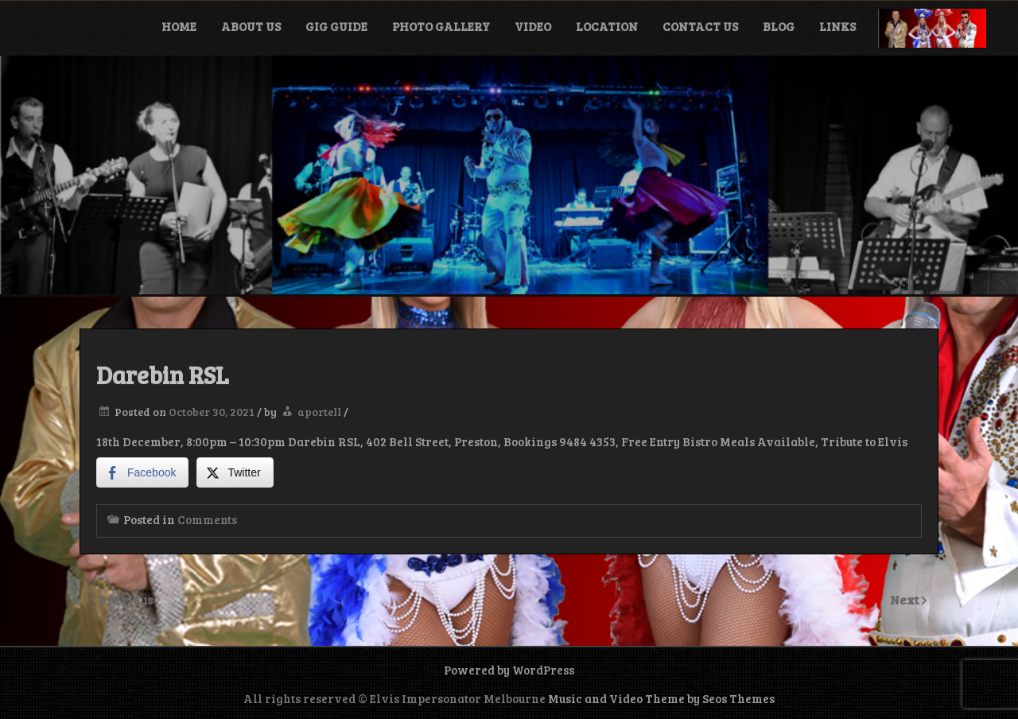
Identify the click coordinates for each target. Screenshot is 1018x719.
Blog (779, 26)
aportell (319, 411)
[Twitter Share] (234, 472)
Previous (126, 599)
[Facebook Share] (142, 472)
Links (837, 26)
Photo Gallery (441, 26)
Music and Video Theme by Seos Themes (661, 698)
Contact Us (700, 26)
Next (906, 599)
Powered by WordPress (509, 670)
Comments (207, 519)
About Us (251, 26)
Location (607, 26)
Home (178, 26)
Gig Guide (336, 26)
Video (533, 26)
